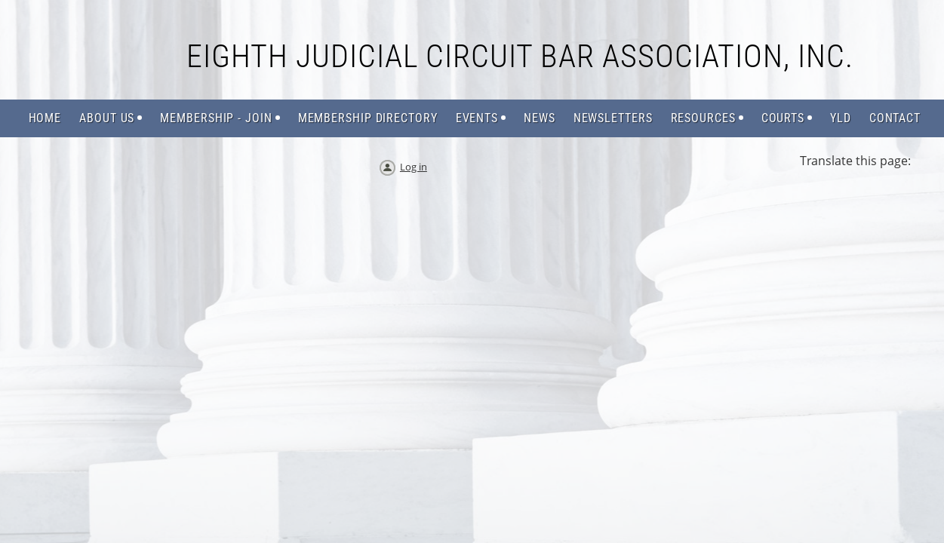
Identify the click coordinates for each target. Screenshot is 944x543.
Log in (413, 166)
